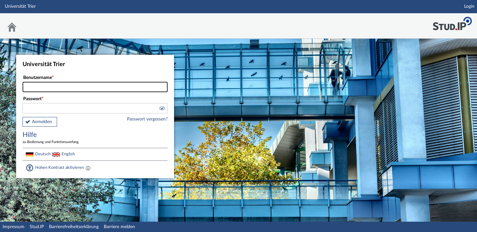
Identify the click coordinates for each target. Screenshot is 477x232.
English (68, 154)
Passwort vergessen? (147, 119)
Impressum (13, 227)
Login (469, 6)
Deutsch (43, 154)
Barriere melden (119, 227)
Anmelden (42, 122)
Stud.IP (37, 227)
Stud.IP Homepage (452, 22)
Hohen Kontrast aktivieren (59, 167)
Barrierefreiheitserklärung (74, 227)
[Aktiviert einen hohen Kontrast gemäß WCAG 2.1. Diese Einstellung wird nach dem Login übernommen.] (88, 168)
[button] (161, 109)
